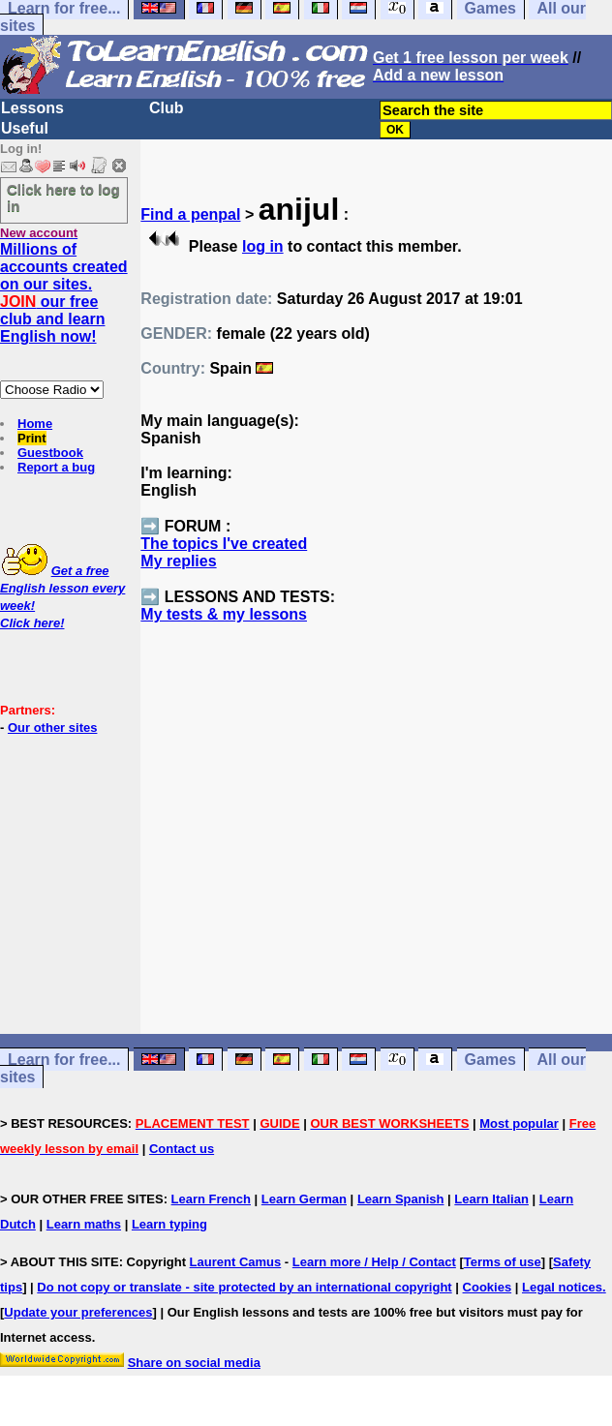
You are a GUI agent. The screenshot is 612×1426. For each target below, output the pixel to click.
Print (31, 438)
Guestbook (50, 452)
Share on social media (194, 1362)
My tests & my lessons (223, 614)
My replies (178, 561)
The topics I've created (223, 543)
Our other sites (52, 727)
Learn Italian (491, 1199)
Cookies (487, 1287)
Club (166, 108)
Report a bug (56, 467)
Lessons (32, 108)
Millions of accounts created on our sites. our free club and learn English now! (64, 293)
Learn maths (83, 1224)
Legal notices (562, 1287)
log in (263, 246)
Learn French (211, 1199)
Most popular (519, 1123)
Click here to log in (63, 197)
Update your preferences (78, 1312)
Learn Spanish (400, 1199)
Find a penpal (190, 214)
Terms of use (502, 1262)
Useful (24, 128)
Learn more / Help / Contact (374, 1262)
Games (490, 1059)
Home (34, 423)
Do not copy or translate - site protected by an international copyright (244, 1287)
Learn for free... (64, 1059)
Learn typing (169, 1224)
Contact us (181, 1148)
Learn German (304, 1199)
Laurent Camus (236, 1262)
